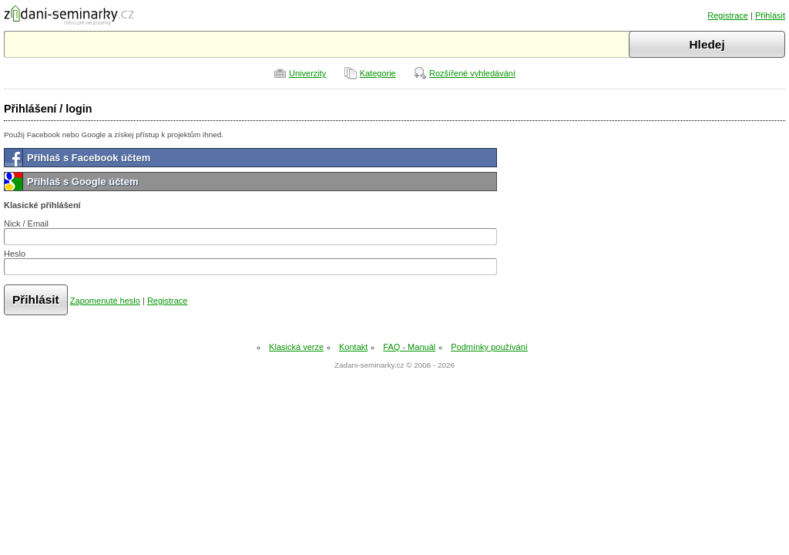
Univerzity (307, 73)
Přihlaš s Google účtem (83, 181)
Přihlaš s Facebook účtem (88, 157)
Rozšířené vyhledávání (472, 73)
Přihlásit (770, 15)
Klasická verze (296, 347)
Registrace (727, 15)
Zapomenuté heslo (105, 300)
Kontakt (353, 347)
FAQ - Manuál (409, 347)
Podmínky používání (489, 347)
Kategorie (378, 73)
